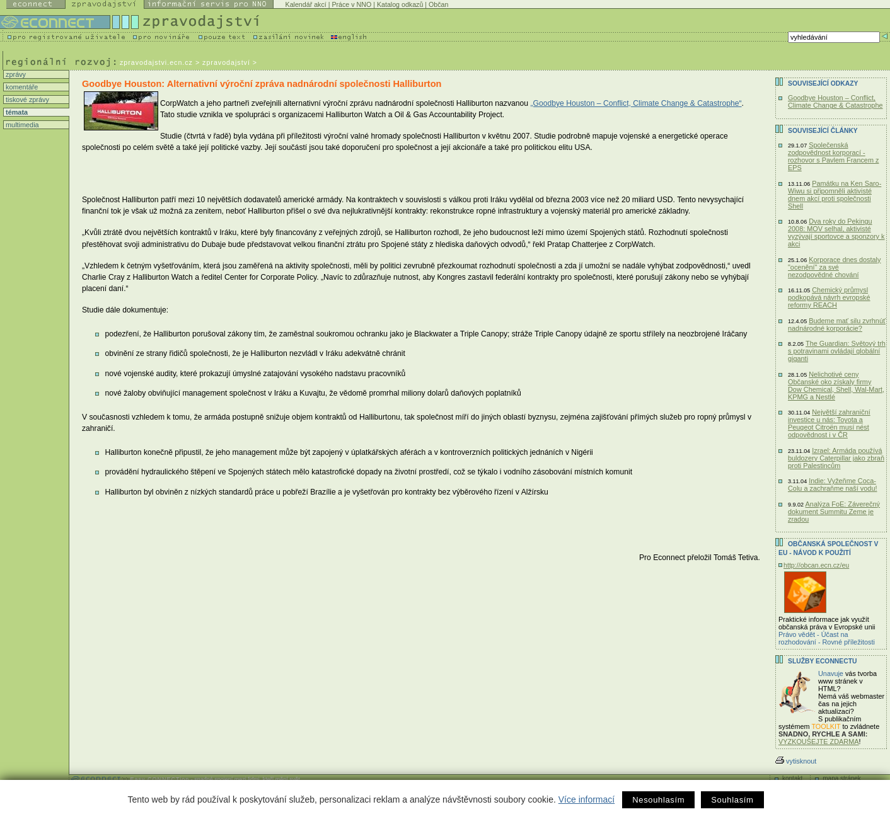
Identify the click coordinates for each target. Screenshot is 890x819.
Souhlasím (732, 800)
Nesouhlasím (658, 800)
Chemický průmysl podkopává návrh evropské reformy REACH (829, 297)
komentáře (21, 87)
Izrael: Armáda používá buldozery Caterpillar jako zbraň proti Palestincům (836, 458)
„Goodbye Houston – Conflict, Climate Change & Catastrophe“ (635, 103)
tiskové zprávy (26, 99)
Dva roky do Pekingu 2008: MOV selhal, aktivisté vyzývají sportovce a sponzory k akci (836, 232)
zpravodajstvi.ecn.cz (156, 62)
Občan (438, 4)
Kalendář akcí (306, 4)
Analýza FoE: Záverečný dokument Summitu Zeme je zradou (834, 511)
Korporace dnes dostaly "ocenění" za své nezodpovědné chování (834, 267)
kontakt (792, 778)
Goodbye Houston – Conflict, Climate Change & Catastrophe (835, 101)
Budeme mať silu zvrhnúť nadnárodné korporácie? (837, 324)
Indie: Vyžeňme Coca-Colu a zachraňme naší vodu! (832, 484)
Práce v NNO (351, 4)
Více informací (586, 799)
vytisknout (795, 761)
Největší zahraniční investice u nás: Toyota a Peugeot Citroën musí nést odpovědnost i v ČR (829, 423)
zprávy (15, 74)
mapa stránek (842, 778)
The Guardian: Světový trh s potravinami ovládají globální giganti (837, 351)
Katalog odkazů (400, 4)
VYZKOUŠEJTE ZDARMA (818, 741)
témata (16, 112)
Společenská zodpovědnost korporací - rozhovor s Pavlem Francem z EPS (833, 156)
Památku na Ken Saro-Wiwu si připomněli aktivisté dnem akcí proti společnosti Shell (834, 195)
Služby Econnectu (822, 661)
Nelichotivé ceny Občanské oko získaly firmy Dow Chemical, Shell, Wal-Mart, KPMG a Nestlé (836, 385)
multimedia (21, 125)
